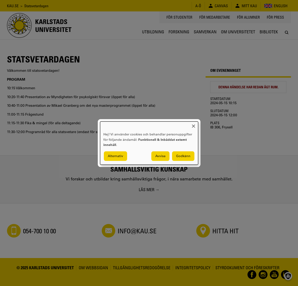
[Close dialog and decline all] (193, 124)
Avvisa (160, 156)
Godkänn (183, 156)
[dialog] (149, 143)
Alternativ (115, 156)
